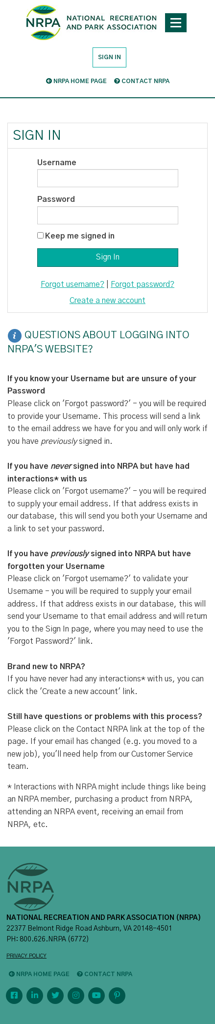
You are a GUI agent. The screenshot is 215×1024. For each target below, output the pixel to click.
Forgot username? (72, 284)
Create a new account (107, 301)
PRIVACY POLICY (26, 956)
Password (56, 199)
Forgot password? (142, 284)
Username (56, 163)
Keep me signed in (80, 236)
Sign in (109, 57)
